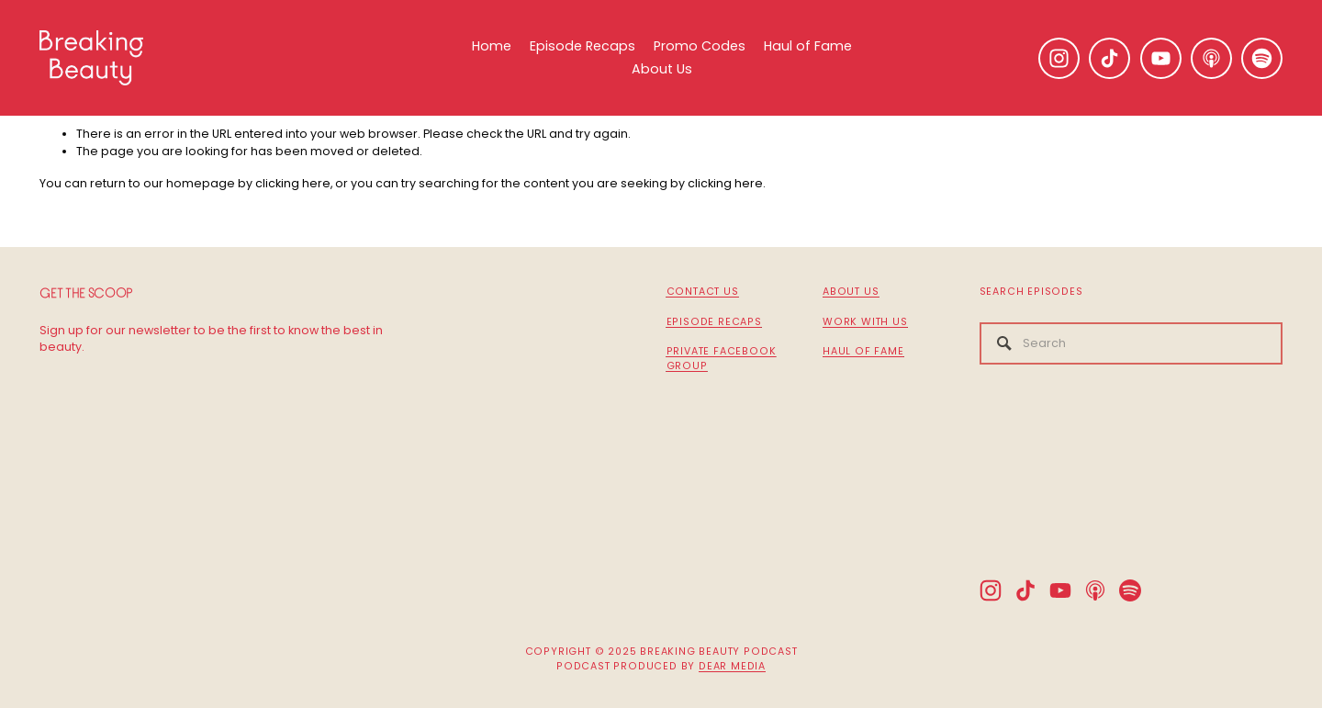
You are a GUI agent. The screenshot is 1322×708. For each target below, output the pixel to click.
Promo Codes (699, 46)
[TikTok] (1109, 58)
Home (491, 46)
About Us (662, 69)
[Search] (1131, 343)
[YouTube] (1161, 58)
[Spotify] (1262, 58)
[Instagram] (1059, 58)
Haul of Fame (808, 46)
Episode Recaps (582, 46)
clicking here (292, 183)
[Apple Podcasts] (1211, 58)
